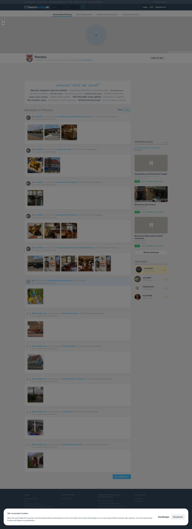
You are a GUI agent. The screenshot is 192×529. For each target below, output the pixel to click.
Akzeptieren (178, 517)
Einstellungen (163, 517)
